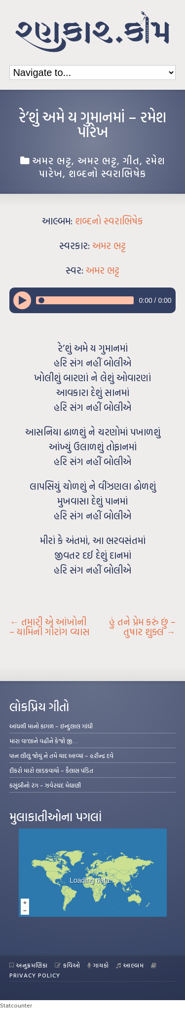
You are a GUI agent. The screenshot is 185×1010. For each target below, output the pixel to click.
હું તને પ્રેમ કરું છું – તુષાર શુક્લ (142, 627)
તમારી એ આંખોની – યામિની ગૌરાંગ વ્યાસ (49, 627)
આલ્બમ (130, 965)
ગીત (131, 160)
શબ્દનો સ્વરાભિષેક (107, 173)
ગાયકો (98, 965)
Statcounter (16, 1005)
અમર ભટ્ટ (52, 160)
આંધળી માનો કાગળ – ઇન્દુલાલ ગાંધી (51, 725)
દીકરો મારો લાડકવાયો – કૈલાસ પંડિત (51, 770)
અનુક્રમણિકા (28, 965)
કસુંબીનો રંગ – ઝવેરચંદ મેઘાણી (45, 785)
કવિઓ (67, 965)
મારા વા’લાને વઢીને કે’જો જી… (43, 740)
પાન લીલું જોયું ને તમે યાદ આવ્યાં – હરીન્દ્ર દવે (61, 755)
